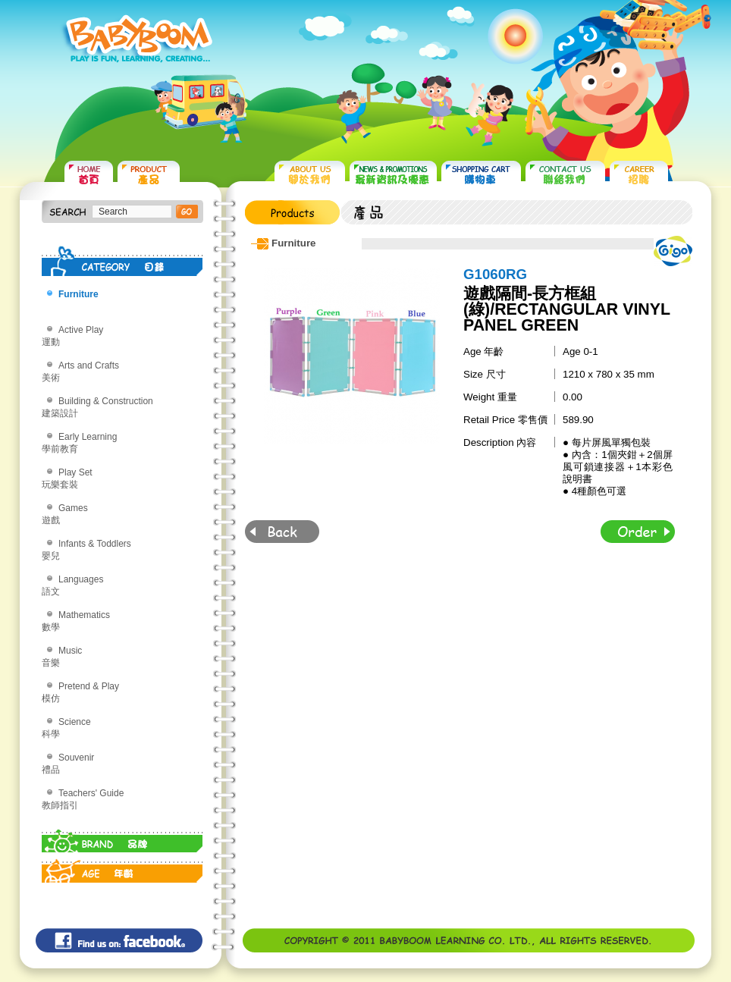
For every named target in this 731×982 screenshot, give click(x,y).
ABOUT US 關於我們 (310, 175)
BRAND (122, 837)
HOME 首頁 (88, 175)
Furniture (78, 294)
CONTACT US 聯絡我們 (565, 175)
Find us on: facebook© (119, 940)
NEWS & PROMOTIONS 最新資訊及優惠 (393, 175)
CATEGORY (122, 261)
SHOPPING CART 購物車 (481, 175)
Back (282, 531)
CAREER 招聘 (639, 175)
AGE (122, 867)
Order (638, 531)
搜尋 (187, 211)
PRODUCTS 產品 (149, 175)
